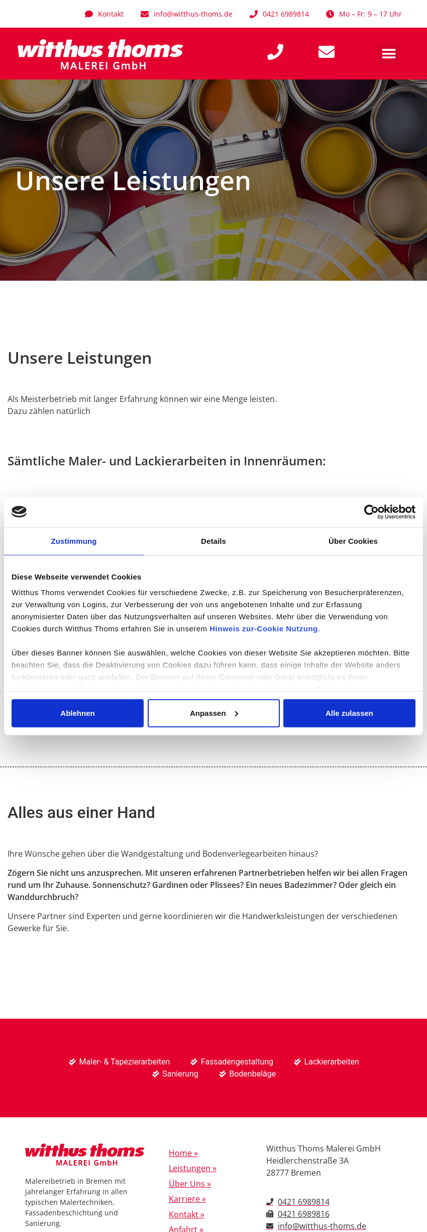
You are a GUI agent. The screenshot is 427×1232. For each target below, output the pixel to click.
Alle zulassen (349, 712)
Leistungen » (193, 1168)
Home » (183, 1153)
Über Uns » (190, 1183)
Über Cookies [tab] (353, 540)
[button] (388, 53)
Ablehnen (77, 712)
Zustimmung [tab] (74, 540)
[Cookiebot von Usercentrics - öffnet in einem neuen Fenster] (371, 511)
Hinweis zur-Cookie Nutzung (263, 628)
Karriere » (187, 1198)
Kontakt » (186, 1214)
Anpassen (214, 712)
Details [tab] (213, 540)
